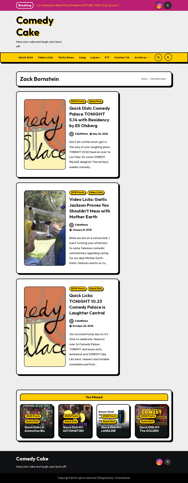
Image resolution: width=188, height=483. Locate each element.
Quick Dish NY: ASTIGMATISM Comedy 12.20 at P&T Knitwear (75, 432)
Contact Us (122, 57)
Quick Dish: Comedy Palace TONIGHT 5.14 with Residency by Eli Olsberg (89, 116)
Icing (82, 57)
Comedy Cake (35, 26)
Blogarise (104, 478)
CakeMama (78, 133)
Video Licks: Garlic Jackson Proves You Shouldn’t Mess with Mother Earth (89, 207)
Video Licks (45, 57)
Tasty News (66, 57)
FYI (107, 57)
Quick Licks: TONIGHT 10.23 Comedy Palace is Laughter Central (87, 304)
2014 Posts (78, 288)
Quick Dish (26, 57)
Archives (141, 57)
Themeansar (122, 478)
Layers (95, 57)
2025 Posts (33, 416)
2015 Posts (77, 101)
